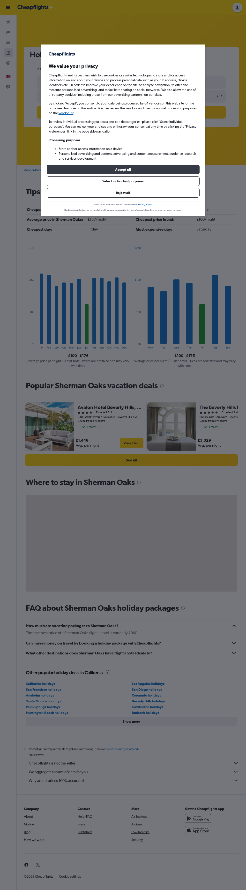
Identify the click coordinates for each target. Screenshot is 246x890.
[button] (123, 169)
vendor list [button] (66, 113)
